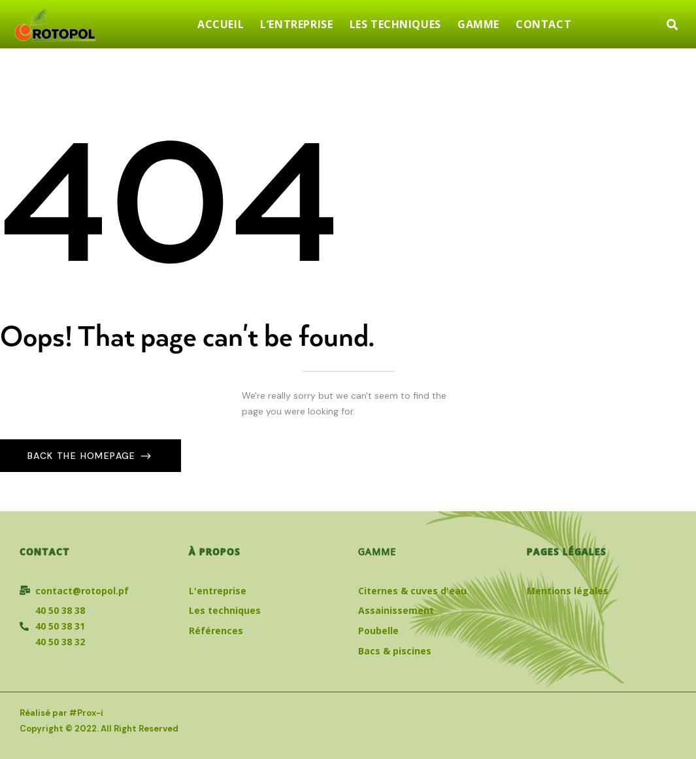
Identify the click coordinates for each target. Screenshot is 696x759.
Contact (45, 551)
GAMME (478, 24)
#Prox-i (86, 712)
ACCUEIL (220, 24)
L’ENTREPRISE (296, 24)
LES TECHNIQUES (395, 24)
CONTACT (543, 24)
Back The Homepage (83, 456)
